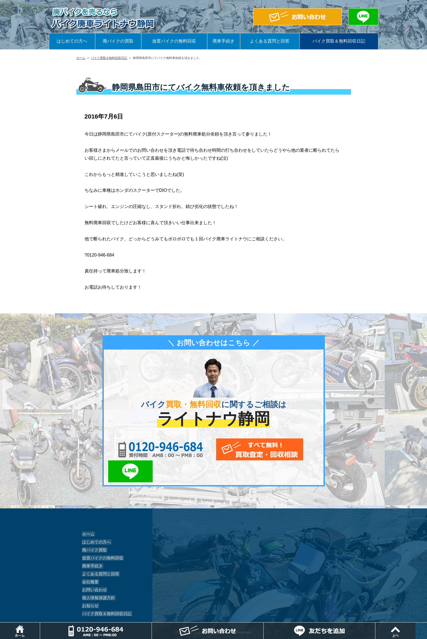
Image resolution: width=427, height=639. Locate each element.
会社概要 (89, 560)
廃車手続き (224, 41)
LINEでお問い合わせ (302, 449)
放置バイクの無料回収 (174, 41)
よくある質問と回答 (269, 41)
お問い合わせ (93, 568)
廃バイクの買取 (118, 41)
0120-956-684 (150, 449)
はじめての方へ (72, 41)
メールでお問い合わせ (239, 449)
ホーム (80, 58)
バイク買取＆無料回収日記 (338, 41)
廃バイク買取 (93, 528)
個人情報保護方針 (97, 576)
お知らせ (89, 584)
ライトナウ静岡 (206, 610)
